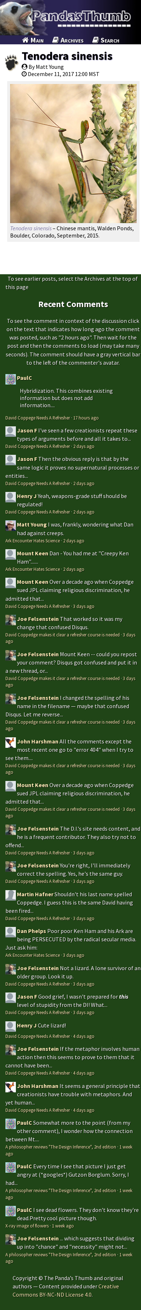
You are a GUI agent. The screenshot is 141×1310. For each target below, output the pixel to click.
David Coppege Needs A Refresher (37, 418)
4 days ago (83, 1036)
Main (33, 39)
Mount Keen (32, 553)
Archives (68, 39)
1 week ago (63, 1226)
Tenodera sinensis (67, 56)
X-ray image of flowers (27, 1226)
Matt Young (32, 524)
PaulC (24, 377)
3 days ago (83, 606)
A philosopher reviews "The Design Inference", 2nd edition (60, 1147)
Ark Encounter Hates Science (32, 540)
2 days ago (83, 446)
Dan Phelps (31, 930)
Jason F (27, 430)
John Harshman (37, 741)
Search (105, 39)
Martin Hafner (35, 894)
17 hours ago (86, 418)
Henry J (27, 495)
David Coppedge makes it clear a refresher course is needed (62, 635)
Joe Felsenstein (38, 618)
